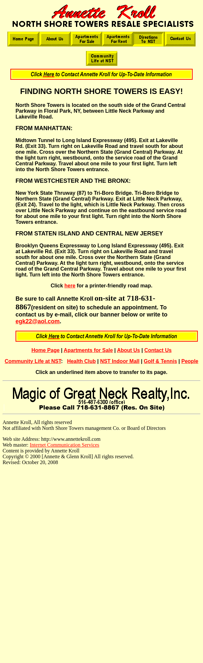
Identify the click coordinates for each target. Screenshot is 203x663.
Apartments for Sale (88, 350)
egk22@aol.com (38, 321)
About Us (128, 350)
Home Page (45, 350)
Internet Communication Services (64, 445)
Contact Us (157, 350)
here (69, 285)
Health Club (81, 361)
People (189, 361)
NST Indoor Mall (120, 361)
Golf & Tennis (160, 361)
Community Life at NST (33, 361)
